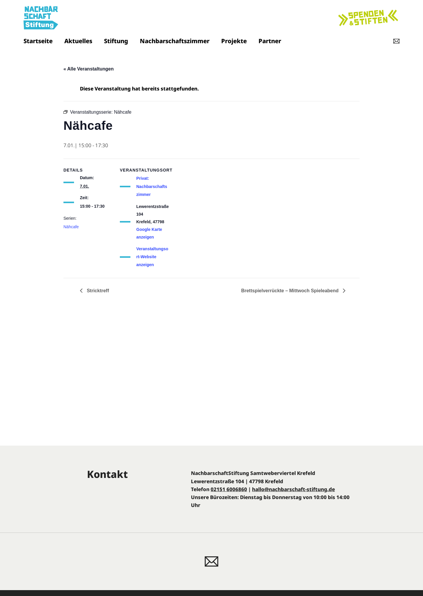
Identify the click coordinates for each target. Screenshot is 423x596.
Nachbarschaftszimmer (174, 41)
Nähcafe (71, 226)
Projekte (234, 41)
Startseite (38, 41)
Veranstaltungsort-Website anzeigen (152, 256)
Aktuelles (78, 41)
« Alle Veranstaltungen (88, 68)
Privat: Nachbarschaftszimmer (151, 186)
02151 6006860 (229, 489)
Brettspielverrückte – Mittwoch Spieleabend (290, 290)
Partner (269, 41)
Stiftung (116, 41)
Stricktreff (97, 290)
